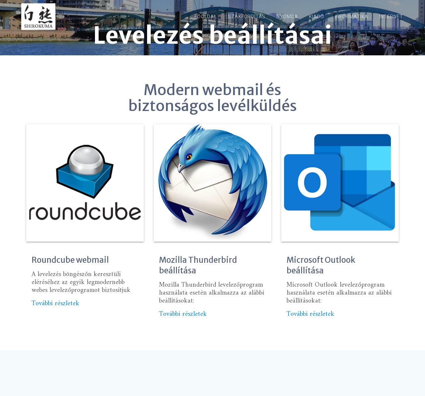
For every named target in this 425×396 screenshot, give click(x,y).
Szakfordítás (247, 16)
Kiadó (316, 16)
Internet (391, 16)
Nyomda (287, 16)
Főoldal (206, 16)
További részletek (55, 315)
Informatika (351, 16)
